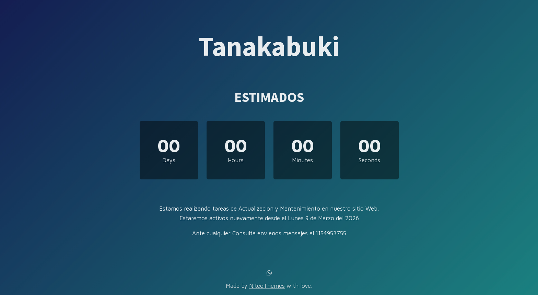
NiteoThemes (267, 285)
